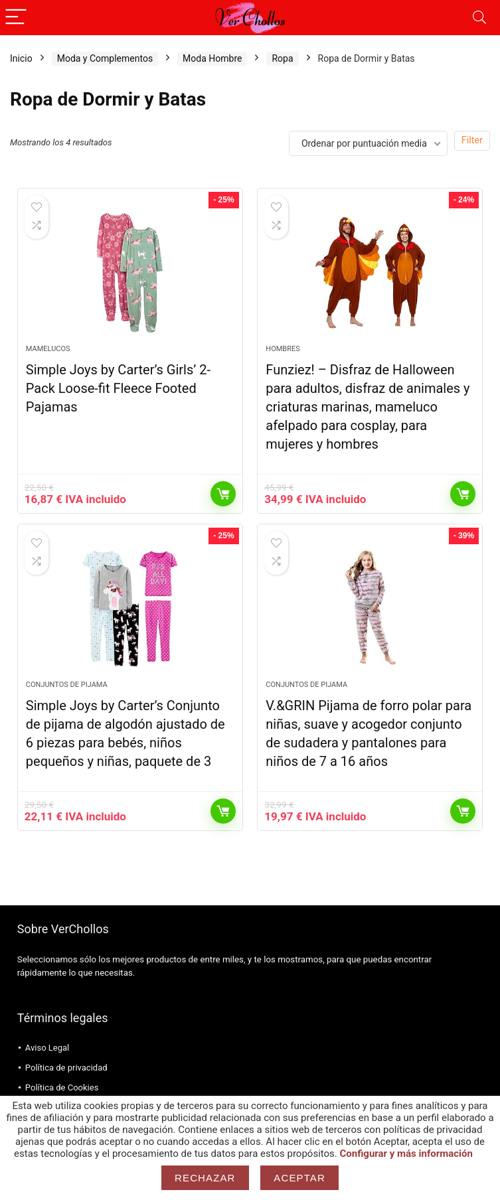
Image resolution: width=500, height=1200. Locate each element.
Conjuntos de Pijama (67, 684)
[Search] (479, 17)
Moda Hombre (212, 58)
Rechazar (205, 1177)
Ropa (282, 58)
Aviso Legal (47, 1048)
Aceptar (299, 1177)
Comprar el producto (223, 494)
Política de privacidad (66, 1068)
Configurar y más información (406, 1154)
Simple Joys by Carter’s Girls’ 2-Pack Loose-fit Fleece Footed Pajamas (118, 388)
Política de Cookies (62, 1087)
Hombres (282, 348)
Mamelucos (48, 348)
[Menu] (16, 17)
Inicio (21, 58)
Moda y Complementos (105, 58)
